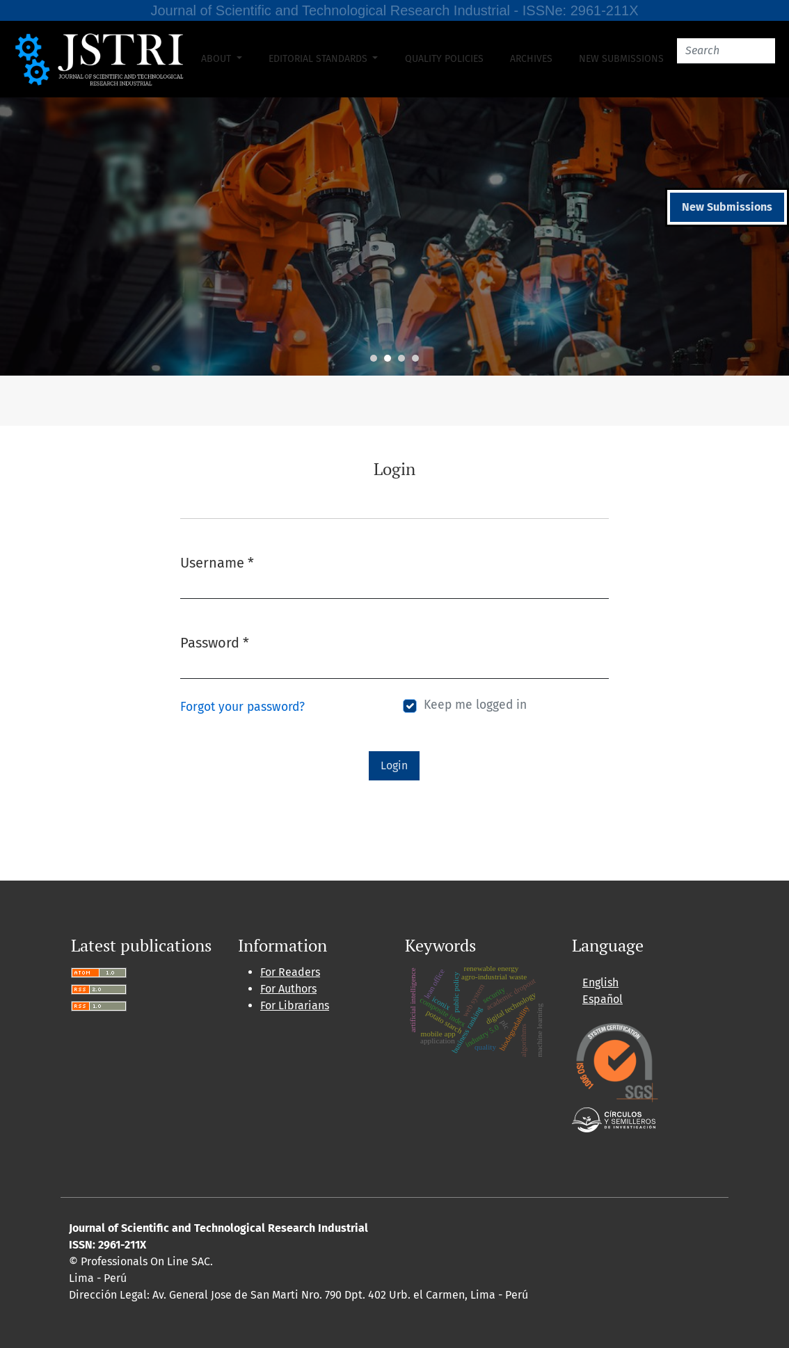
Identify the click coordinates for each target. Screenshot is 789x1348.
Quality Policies (444, 59)
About (217, 59)
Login (394, 765)
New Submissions (621, 59)
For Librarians (294, 1005)
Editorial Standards (319, 59)
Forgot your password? (242, 707)
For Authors (288, 988)
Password (214, 641)
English (600, 982)
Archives (531, 59)
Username (217, 561)
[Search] (726, 51)
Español (602, 999)
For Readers (290, 972)
